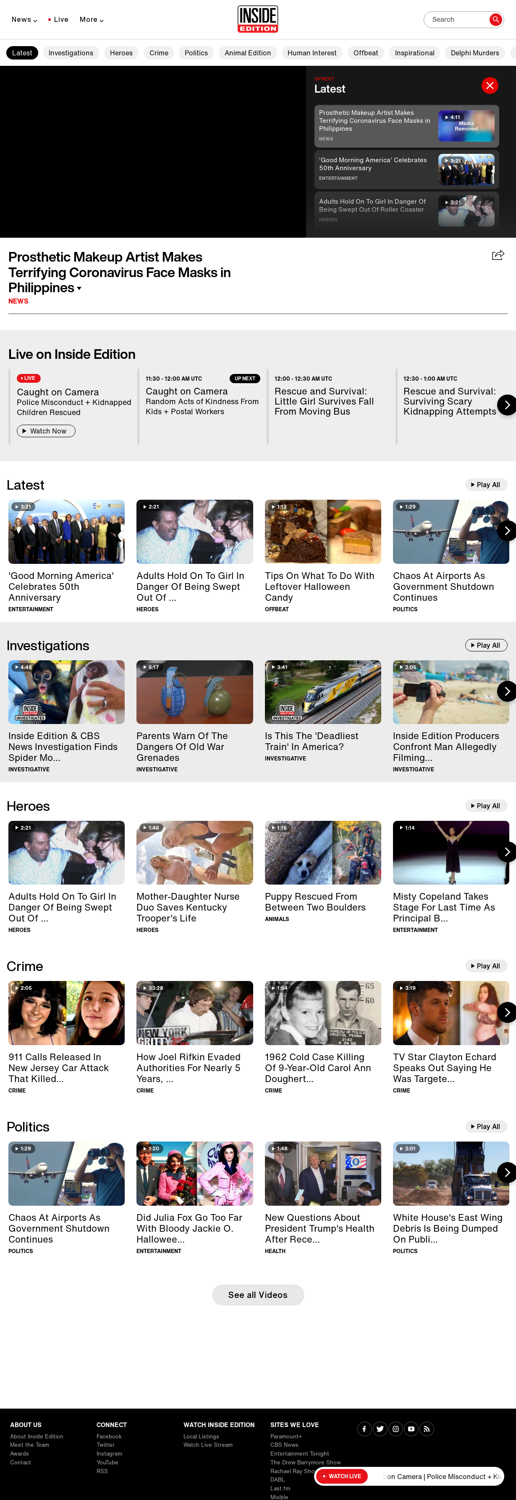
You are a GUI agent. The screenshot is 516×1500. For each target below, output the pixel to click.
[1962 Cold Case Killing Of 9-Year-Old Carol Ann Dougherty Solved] (323, 1013)
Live (61, 19)
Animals (277, 919)
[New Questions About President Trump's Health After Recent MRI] (323, 1174)
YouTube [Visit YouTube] (107, 1462)
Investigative (29, 769)
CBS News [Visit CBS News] (284, 1445)
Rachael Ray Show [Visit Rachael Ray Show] (294, 1471)
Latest (22, 53)
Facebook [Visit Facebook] (109, 1436)
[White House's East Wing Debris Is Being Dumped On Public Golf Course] (451, 1174)
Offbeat (366, 53)
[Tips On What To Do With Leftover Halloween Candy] (323, 532)
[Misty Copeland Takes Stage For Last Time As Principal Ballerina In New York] (451, 853)
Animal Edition (248, 53)
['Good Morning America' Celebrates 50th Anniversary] (66, 532)
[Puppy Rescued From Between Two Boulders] (323, 853)
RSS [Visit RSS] (102, 1471)
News (21, 19)
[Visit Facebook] (364, 1430)
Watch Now (46, 431)
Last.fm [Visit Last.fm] (280, 1488)
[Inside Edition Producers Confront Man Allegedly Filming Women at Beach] (451, 692)
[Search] (464, 19)
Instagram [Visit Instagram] (109, 1454)
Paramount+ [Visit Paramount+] (286, 1436)
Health (275, 1251)
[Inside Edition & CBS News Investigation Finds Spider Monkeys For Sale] (66, 692)
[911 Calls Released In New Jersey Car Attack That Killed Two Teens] (66, 1013)
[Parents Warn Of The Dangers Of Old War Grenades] (194, 692)
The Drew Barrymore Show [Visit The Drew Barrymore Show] (305, 1462)
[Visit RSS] (426, 1430)
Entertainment (338, 178)
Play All (488, 484)
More (89, 19)
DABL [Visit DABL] (277, 1480)
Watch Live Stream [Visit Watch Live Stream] (208, 1445)
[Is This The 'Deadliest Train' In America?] (323, 692)
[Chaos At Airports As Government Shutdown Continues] (451, 532)
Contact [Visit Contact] (20, 1462)
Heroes (121, 53)
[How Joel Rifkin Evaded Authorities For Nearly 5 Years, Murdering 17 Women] (194, 1013)
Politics (196, 53)
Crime (158, 53)
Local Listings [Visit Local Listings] (201, 1436)
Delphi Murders (475, 53)
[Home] (258, 19)
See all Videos (258, 1294)
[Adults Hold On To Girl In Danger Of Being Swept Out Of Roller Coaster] (194, 532)
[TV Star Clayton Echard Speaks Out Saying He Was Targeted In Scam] (451, 1013)
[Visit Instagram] (395, 1430)
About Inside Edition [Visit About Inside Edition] (36, 1436)
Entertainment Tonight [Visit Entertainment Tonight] (299, 1454)
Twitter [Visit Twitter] (106, 1445)
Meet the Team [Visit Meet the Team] (29, 1445)
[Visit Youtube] (411, 1430)
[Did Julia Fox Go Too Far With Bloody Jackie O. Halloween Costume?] (194, 1174)
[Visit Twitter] (380, 1430)
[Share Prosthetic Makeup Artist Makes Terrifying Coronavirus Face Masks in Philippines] (499, 255)
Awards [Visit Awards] (19, 1454)
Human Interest (312, 53)
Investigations (71, 53)
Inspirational (415, 53)
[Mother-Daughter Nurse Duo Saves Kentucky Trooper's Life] (194, 853)
